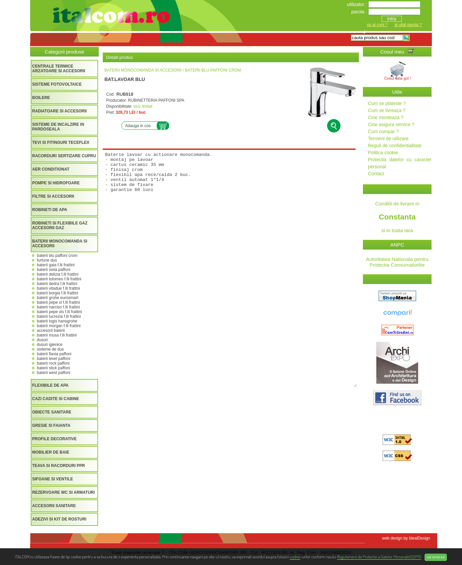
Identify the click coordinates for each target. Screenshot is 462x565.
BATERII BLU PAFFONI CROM (57, 255)
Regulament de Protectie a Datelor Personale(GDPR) (379, 556)
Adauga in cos (138, 125)
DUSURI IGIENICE (50, 344)
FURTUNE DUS (47, 260)
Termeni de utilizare (388, 138)
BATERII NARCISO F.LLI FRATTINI (58, 307)
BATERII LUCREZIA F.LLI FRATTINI (59, 316)
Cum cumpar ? (383, 131)
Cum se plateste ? (387, 103)
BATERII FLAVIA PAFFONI (54, 354)
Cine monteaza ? (385, 117)
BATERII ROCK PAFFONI (53, 363)
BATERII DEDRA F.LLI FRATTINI (57, 283)
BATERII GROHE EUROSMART (57, 297)
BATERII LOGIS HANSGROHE (57, 321)
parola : (359, 11)
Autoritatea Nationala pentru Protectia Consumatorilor (397, 262)
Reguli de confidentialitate (394, 145)
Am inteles (436, 557)
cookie (295, 556)
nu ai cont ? (377, 24)
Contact (376, 173)
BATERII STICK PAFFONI (53, 368)
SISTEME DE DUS (50, 349)
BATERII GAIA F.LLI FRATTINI (56, 265)
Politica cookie (383, 152)
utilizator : (357, 4)
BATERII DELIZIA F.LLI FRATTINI (57, 274)
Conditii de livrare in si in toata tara (397, 217)
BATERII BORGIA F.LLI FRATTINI (57, 293)
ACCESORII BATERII (51, 330)
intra (391, 18)
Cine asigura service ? (391, 124)
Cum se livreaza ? (386, 110)
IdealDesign (419, 538)
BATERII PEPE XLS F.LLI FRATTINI (59, 311)
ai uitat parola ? (408, 24)
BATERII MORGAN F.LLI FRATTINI (59, 325)
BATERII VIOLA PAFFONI (53, 269)
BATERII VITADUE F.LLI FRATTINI (58, 288)
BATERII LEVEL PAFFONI (53, 358)
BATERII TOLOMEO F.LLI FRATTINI (59, 279)
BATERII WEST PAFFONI (53, 372)
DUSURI (42, 340)
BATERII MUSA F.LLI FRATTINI (57, 335)
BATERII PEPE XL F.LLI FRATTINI (58, 302)
